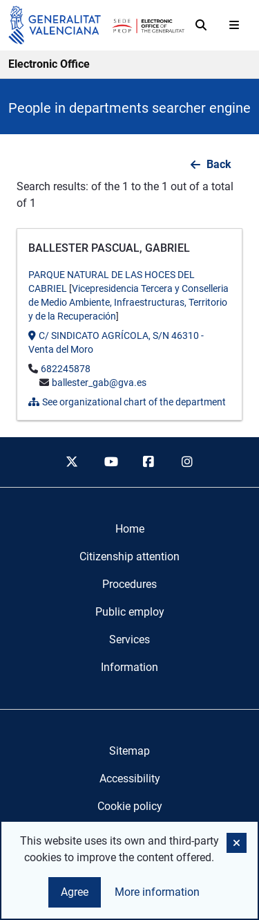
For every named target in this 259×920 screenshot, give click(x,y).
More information (157, 892)
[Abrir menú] (234, 25)
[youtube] (110, 462)
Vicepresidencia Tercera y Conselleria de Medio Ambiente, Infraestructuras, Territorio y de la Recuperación (128, 302)
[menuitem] (129, 529)
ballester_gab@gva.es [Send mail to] (99, 382)
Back (219, 164)
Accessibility (129, 778)
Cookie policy (129, 806)
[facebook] (149, 462)
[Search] (201, 25)
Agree (74, 892)
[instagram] (187, 462)
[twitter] (72, 462)
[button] (237, 843)
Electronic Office (49, 64)
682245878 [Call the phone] (65, 368)
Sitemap (129, 750)
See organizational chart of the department (127, 401)
